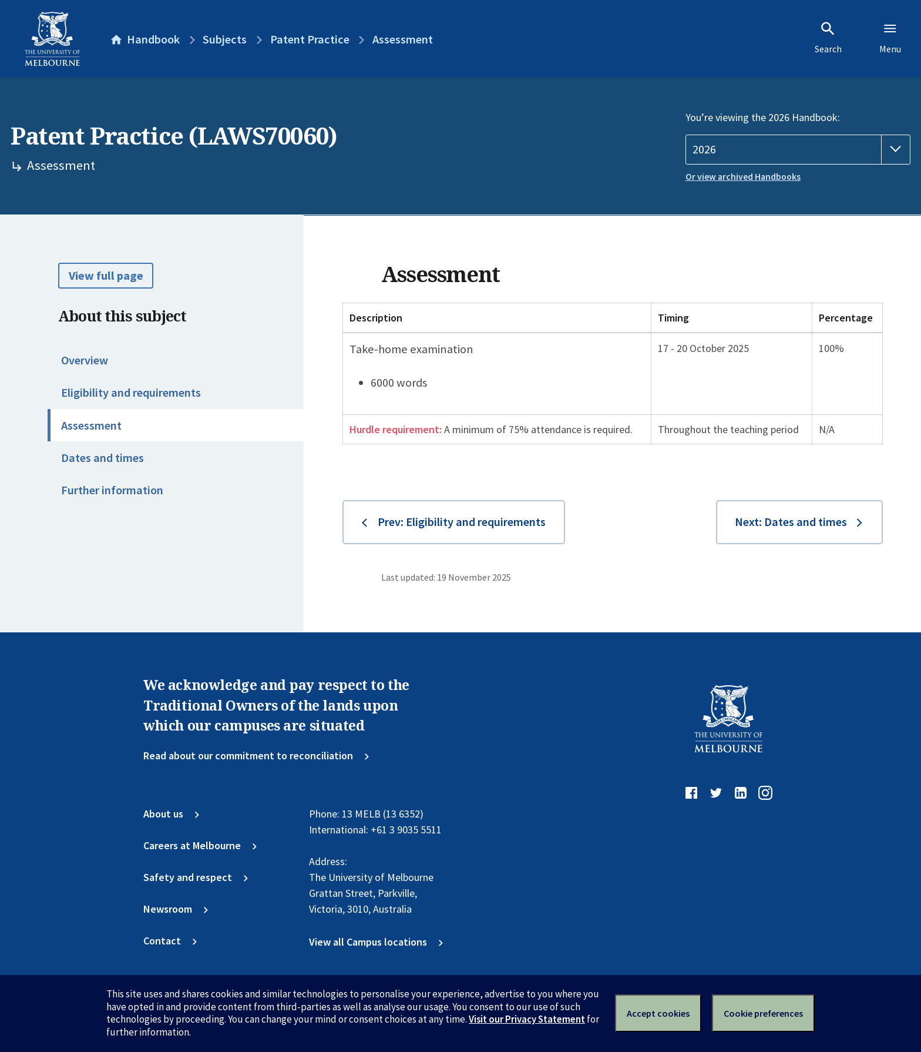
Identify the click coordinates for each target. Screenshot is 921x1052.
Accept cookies (658, 1013)
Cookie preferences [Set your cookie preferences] (763, 1013)
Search (828, 38)
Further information (112, 490)
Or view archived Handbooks (743, 176)
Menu (890, 38)
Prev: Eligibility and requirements (462, 522)
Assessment (91, 425)
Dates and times (102, 457)
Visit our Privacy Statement (527, 1019)
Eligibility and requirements (131, 392)
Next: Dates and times (791, 522)
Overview (84, 360)
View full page (106, 275)
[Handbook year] (798, 149)
